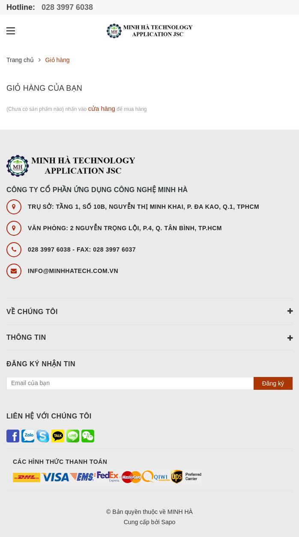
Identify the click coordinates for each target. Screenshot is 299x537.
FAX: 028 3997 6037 (106, 249)
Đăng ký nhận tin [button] (40, 364)
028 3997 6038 (66, 7)
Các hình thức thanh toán (60, 461)
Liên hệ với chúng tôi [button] (49, 416)
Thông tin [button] (149, 338)
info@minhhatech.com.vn (73, 270)
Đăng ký (273, 383)
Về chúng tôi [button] (149, 311)
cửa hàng (101, 108)
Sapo (168, 522)
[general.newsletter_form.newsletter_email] (149, 383)
